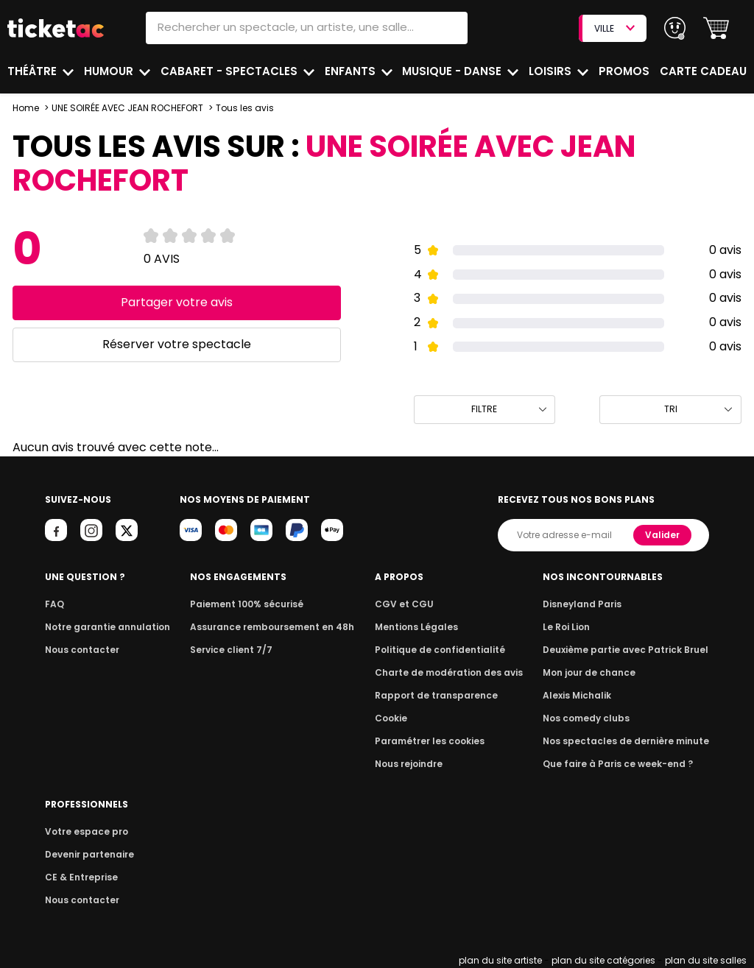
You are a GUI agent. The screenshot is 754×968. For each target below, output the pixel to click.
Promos (625, 71)
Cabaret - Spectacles (230, 71)
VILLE (614, 28)
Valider (663, 535)
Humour (110, 71)
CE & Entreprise (79, 877)
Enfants (350, 71)
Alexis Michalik (585, 695)
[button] (716, 28)
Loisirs (552, 71)
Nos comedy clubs (593, 718)
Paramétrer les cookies (433, 741)
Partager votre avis (176, 302)
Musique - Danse (454, 71)
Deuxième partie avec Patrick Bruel (630, 649)
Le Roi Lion (575, 627)
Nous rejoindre (414, 763)
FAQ (54, 604)
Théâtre (32, 71)
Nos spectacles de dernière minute (630, 741)
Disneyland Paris (589, 604)
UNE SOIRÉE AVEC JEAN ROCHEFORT (127, 108)
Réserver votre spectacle (176, 344)
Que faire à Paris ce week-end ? (623, 763)
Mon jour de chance (596, 672)
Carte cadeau (705, 71)
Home (26, 108)
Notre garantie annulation (103, 627)
